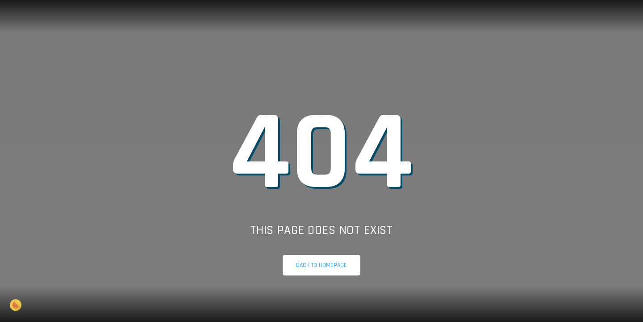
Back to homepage (321, 265)
